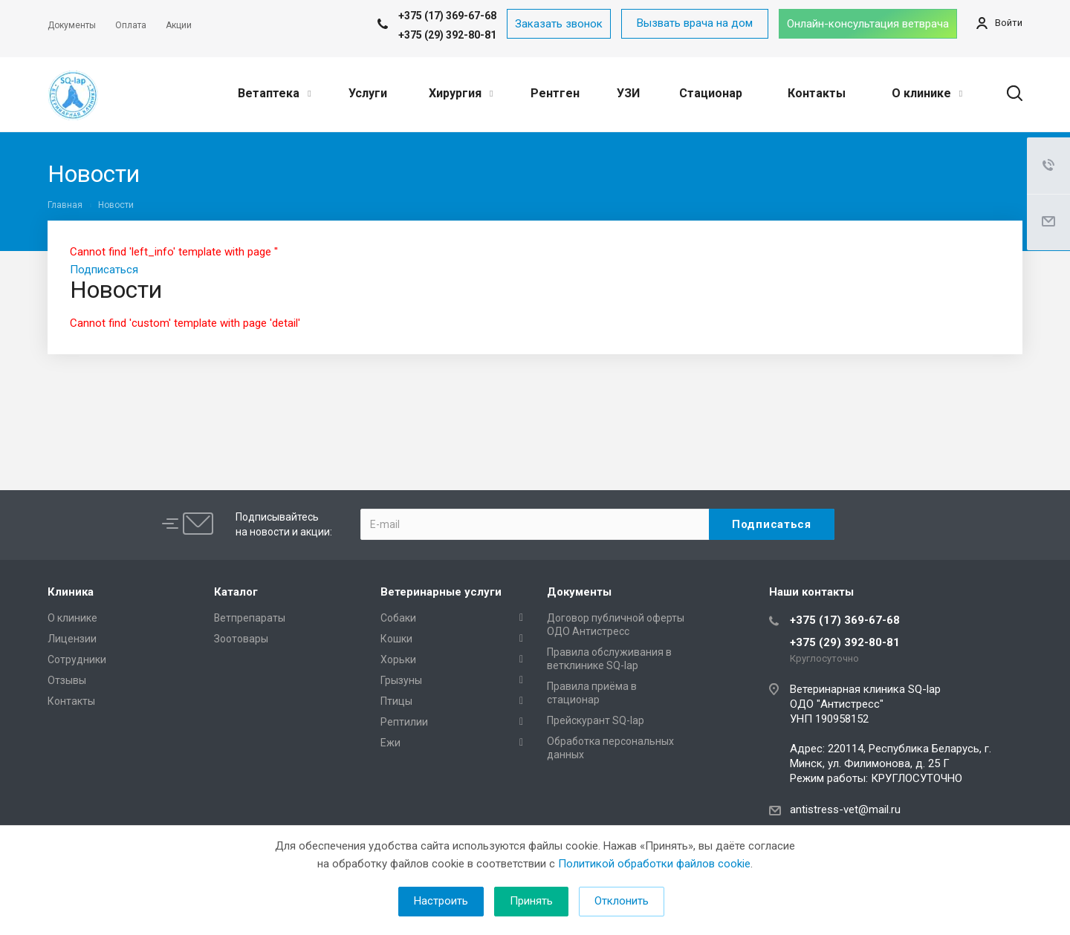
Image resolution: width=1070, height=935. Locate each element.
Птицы (396, 701)
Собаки (398, 618)
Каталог (236, 592)
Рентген (555, 93)
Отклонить (621, 901)
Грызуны (401, 680)
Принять (531, 901)
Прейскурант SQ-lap (595, 720)
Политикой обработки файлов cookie (654, 863)
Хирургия (461, 93)
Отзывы (67, 680)
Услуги (367, 93)
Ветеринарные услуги (441, 592)
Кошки (396, 639)
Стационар (710, 93)
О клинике (927, 93)
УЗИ (628, 93)
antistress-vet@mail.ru (845, 809)
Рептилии (404, 722)
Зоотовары (241, 639)
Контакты (817, 93)
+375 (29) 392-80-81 (447, 35)
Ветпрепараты (249, 618)
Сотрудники (77, 659)
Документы (579, 592)
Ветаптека (274, 93)
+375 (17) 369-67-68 (845, 620)
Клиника (71, 592)
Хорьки (398, 659)
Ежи (390, 743)
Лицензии (72, 639)
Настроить (441, 901)
